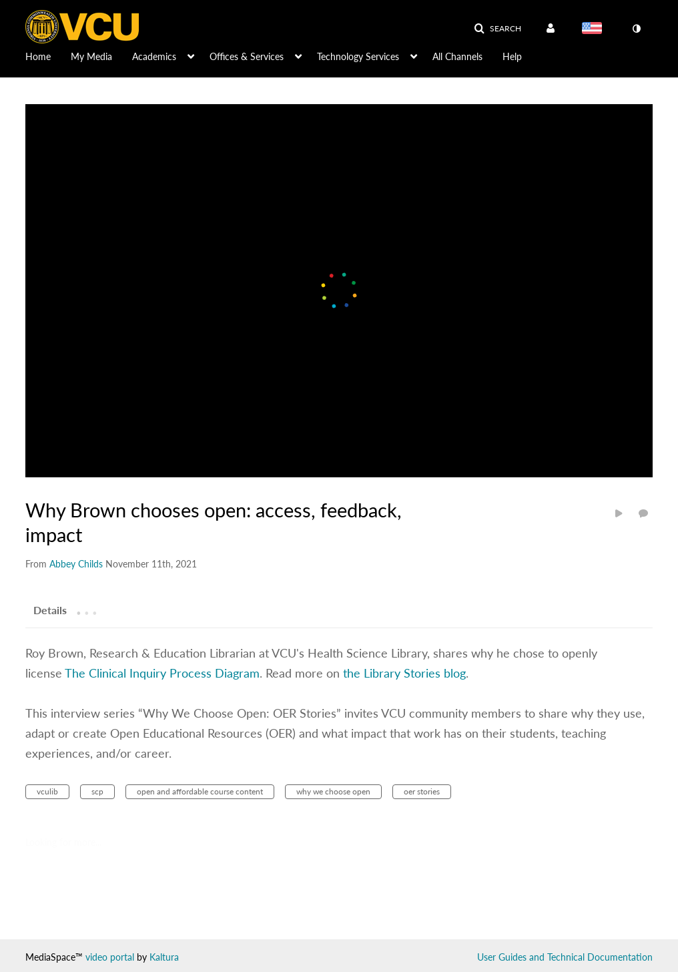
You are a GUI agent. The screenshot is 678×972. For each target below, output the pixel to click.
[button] (497, 29)
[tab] (50, 609)
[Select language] (594, 29)
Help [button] (512, 56)
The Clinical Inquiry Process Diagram (162, 673)
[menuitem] (48, 55)
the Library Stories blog (404, 673)
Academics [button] (154, 56)
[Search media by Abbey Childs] (76, 563)
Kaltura (164, 957)
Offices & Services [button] (247, 56)
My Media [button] (91, 56)
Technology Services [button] (358, 56)
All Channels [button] (457, 56)
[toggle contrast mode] (636, 29)
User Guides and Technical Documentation (565, 957)
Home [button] (38, 56)
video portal (109, 957)
